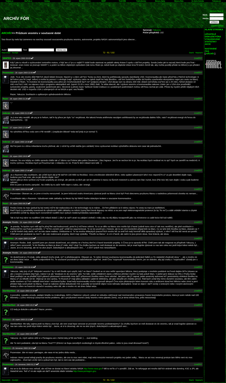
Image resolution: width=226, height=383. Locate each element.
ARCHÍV (6, 33)
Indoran (6, 113)
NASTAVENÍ (210, 49)
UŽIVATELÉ (210, 34)
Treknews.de (216, 1)
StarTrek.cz (28, 1)
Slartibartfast (9, 291)
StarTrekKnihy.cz (85, 1)
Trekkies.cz (9, 1)
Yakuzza (157, 30)
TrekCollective (141, 1)
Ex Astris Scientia (198, 1)
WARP (103, 1)
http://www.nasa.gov (93, 368)
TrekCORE (122, 1)
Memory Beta (178, 1)
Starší (191, 53)
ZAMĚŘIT (198, 58)
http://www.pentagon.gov (84, 371)
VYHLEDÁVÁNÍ (212, 39)
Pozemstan (8, 72)
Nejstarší (199, 53)
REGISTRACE (217, 11)
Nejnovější (6, 53)
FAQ (207, 51)
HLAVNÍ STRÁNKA (214, 29)
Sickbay (47, 1)
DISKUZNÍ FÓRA (213, 36)
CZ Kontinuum (66, 1)
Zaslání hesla (217, 25)
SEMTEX (7, 58)
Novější (15, 53)
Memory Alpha (160, 1)
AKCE (208, 44)
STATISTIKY (211, 41)
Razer (5, 99)
